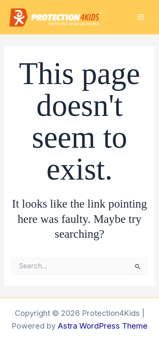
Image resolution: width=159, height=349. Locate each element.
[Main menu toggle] (141, 17)
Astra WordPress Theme (103, 325)
